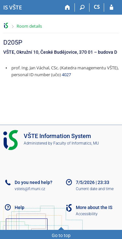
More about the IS (94, 207)
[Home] (67, 7)
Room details (29, 26)
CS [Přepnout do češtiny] (97, 6)
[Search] (82, 7)
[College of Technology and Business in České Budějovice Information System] (12, 7)
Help (19, 207)
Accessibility (87, 214)
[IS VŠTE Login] (111, 7)
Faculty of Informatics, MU (76, 143)
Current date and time (95, 189)
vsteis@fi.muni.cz (30, 189)
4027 (66, 74)
